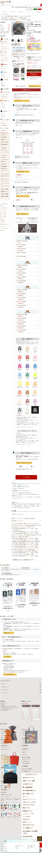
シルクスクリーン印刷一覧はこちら (8, 608)
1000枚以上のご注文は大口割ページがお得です (25, 114)
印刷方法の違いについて (9, 632)
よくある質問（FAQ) (5, 787)
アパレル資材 (4, 11)
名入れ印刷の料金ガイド (4, 145)
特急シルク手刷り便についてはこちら (24, 462)
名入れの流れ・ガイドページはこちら (22, 100)
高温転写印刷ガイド (4, 157)
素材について (2, 205)
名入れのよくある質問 (4, 193)
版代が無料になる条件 (4, 179)
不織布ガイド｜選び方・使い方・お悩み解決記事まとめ (10, 800)
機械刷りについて (27, 822)
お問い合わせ (39, 7)
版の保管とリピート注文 (4, 181)
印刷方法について (4, 139)
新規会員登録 (2, 220)
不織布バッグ (21, 11)
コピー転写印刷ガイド (4, 155)
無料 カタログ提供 (3, 216)
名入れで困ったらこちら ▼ (31, 774)
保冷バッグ (29, 11)
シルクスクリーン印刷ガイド (5, 153)
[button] (12, 74)
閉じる (37, 841)
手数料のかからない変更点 (29, 802)
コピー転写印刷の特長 (21, 584)
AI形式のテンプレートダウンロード (22, 156)
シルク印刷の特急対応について (10, 674)
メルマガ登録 (2, 222)
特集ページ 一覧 (4, 802)
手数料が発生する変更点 (29, 804)
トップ (2, 16)
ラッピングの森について (4, 203)
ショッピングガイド (33, 7)
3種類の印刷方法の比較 (28, 824)
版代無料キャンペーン (4, 191)
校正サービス (3, 161)
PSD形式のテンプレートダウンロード (23, 157)
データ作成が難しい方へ (4, 159)
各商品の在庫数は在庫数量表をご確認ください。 (25, 122)
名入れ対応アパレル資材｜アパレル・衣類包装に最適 (14, 18)
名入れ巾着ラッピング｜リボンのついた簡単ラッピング (23, 526)
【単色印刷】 (20, 219)
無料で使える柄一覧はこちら (35, 86)
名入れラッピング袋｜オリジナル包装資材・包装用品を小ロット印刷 (26, 525)
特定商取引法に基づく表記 (4, 224)
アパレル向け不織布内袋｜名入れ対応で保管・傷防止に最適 (24, 551)
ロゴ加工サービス (28, 784)
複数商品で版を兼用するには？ (5, 177)
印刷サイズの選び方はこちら (22, 213)
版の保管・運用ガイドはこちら (23, 171)
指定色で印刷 (18, 415)
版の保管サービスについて (29, 799)
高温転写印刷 (26, 819)
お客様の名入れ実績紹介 (4, 197)
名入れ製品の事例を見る (7, 573)
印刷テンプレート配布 (29, 781)
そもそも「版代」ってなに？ (4, 171)
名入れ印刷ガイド (25, 7)
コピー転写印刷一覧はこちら (21, 605)
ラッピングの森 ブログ (4, 228)
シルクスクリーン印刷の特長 (8, 585)
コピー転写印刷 (26, 816)
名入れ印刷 (38, 11)
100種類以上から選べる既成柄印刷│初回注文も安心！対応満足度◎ (26, 541)
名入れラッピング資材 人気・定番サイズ (21, 536)
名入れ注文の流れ (4, 137)
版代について (26, 796)
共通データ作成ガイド (4, 150)
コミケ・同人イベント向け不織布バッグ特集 (24, 554)
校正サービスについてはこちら (23, 196)
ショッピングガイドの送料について (28, 497)
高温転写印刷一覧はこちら (34, 604)
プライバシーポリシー (3, 226)
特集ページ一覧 (2, 218)
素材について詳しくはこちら (24, 486)
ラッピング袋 (12, 11)
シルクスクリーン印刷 (28, 813)
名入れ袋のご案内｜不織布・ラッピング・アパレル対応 (18, 16)
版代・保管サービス (4, 168)
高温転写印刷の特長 (34, 584)
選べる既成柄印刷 (4, 166)
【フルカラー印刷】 (32, 219)
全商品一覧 (17, 530)
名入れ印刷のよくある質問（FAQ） (30, 832)
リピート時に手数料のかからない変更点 (5, 183)
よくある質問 (19, 7)
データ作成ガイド (6, 567)
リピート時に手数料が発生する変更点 (5, 186)
